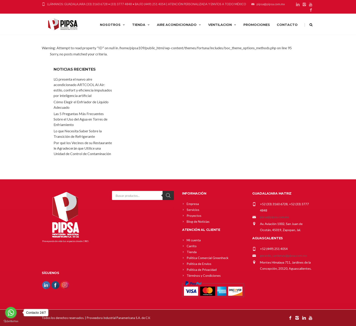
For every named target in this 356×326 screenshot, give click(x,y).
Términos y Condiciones (204, 275)
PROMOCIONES (256, 25)
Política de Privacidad (202, 270)
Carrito (192, 246)
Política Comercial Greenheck (207, 258)
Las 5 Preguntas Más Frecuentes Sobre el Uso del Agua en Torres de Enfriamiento (80, 119)
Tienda (192, 252)
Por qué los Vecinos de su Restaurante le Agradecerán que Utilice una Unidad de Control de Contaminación (83, 148)
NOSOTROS (112, 25)
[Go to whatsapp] (11, 312)
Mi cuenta (194, 240)
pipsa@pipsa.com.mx (274, 217)
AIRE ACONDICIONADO (179, 25)
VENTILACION (222, 25)
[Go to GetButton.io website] (11, 321)
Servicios (193, 210)
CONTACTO (287, 25)
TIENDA (141, 25)
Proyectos (194, 215)
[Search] (168, 195)
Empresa (193, 204)
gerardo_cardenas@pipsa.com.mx (283, 255)
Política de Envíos (199, 264)
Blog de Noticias (198, 221)
